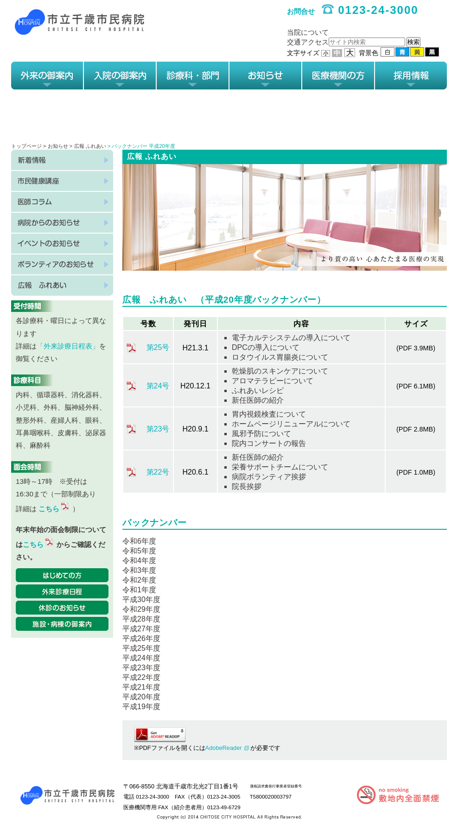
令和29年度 (141, 609)
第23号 (158, 429)
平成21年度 (141, 687)
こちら (54, 509)
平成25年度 (141, 648)
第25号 (158, 347)
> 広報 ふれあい (88, 146)
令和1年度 (139, 590)
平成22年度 (141, 677)
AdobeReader (223, 747)
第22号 (158, 472)
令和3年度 (139, 570)
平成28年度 (141, 619)
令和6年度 (139, 541)
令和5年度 (139, 551)
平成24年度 (141, 658)
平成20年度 (141, 697)
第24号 (158, 386)
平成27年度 (141, 629)
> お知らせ (56, 146)
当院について (308, 32)
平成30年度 (141, 599)
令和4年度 (139, 561)
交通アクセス (308, 42)
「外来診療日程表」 (68, 346)
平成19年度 (141, 707)
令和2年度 (139, 580)
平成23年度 (141, 668)
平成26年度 (141, 638)
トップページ (26, 146)
